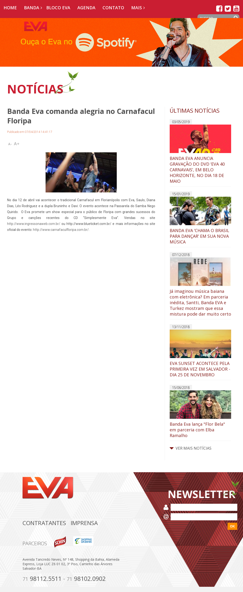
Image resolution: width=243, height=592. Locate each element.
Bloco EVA (58, 7)
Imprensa (84, 523)
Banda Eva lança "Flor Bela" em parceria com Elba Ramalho (200, 414)
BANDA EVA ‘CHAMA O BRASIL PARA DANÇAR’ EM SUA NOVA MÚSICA (200, 221)
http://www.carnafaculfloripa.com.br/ (61, 230)
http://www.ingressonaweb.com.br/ (33, 224)
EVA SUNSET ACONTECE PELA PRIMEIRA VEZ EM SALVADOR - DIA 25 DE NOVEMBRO (200, 354)
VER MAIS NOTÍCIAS (190, 448)
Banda (31, 7)
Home (10, 7)
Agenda (86, 7)
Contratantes (44, 523)
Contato (113, 7)
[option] (121, 42)
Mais (136, 7)
